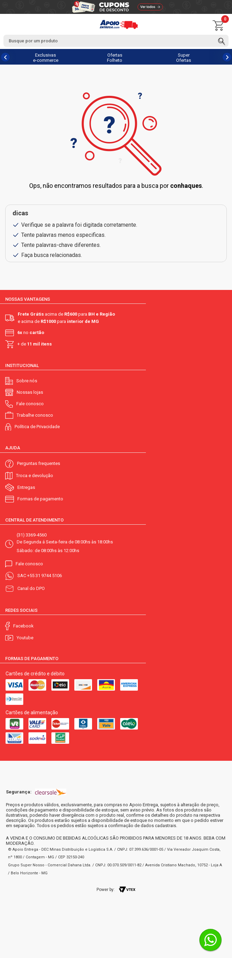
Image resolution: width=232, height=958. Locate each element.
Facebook (23, 625)
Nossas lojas (30, 392)
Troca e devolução (34, 475)
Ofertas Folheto (114, 57)
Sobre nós (26, 380)
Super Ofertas (183, 57)
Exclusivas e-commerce (45, 57)
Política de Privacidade (37, 426)
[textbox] (116, 41)
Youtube (25, 637)
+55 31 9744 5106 (44, 575)
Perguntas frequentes (38, 463)
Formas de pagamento (40, 498)
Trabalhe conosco (35, 415)
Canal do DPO (31, 588)
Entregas (26, 487)
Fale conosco (30, 403)
